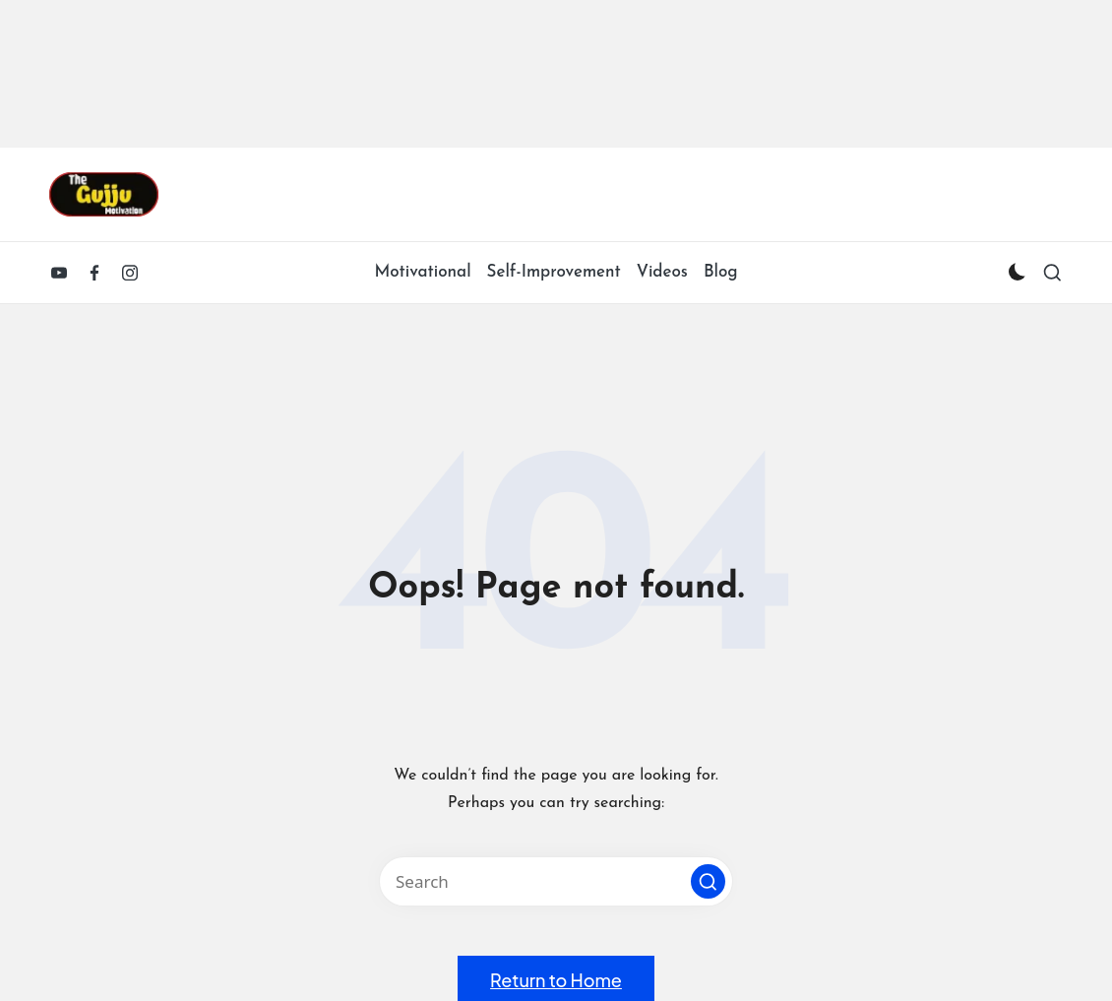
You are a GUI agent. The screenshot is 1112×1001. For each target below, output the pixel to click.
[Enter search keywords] (556, 881)
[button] (708, 881)
